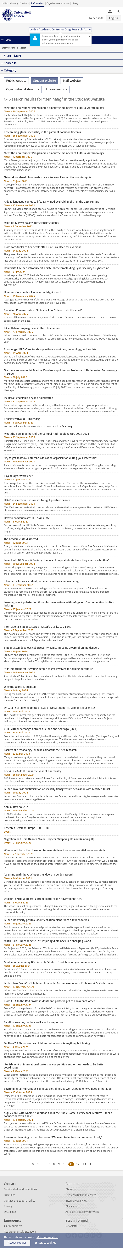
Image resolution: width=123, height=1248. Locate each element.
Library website (56, 89)
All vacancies (73, 1206)
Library (75, 3)
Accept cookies (17, 1243)
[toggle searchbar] (118, 11)
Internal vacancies (76, 1201)
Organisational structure (58, 3)
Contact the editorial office (19, 1201)
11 (72, 1164)
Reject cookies (47, 1243)
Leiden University (10, 3)
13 (85, 1164)
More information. (47, 1237)
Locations (9, 1195)
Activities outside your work (82, 1212)
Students (24, 3)
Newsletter (71, 1226)
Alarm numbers (13, 1226)
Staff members (37, 3)
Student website (44, 81)
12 (78, 1164)
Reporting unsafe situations (20, 1232)
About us (70, 1189)
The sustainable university (80, 1195)
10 (65, 1164)
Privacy (8, 1206)
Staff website (8, 47)
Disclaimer (10, 1212)
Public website (16, 81)
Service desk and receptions (20, 1189)
